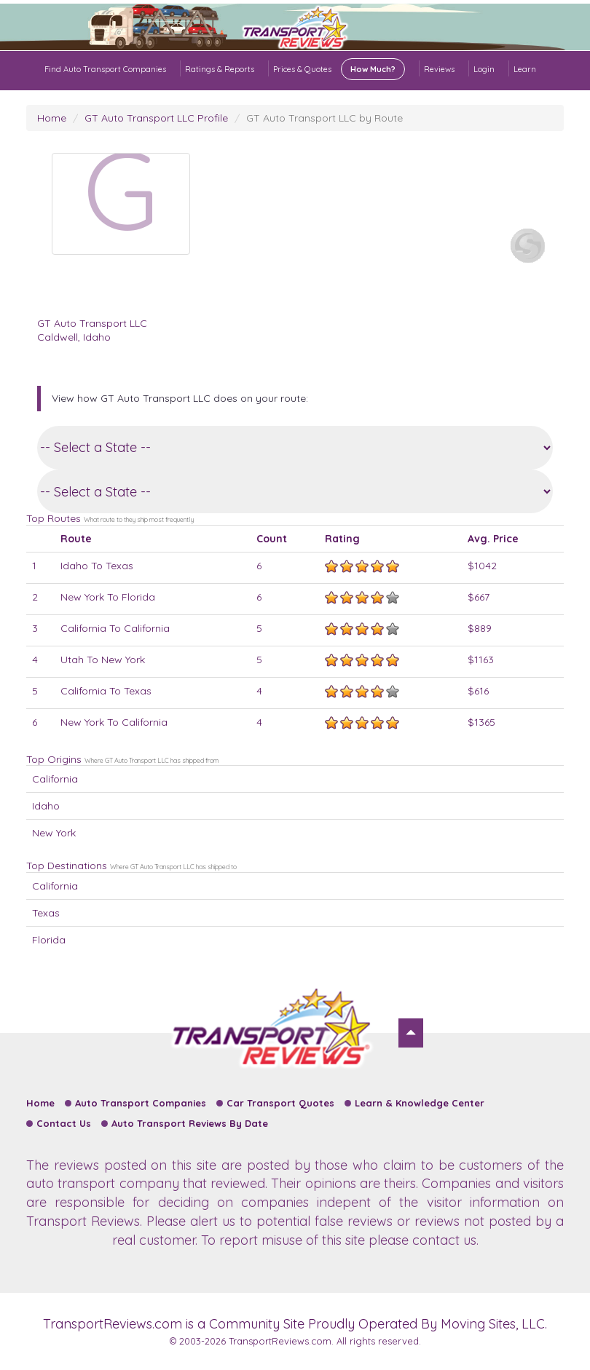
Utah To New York (102, 659)
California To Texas (106, 690)
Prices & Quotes (339, 69)
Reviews (439, 69)
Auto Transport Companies (140, 1103)
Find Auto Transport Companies (105, 69)
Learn (525, 69)
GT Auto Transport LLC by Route (324, 117)
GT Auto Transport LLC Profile (156, 117)
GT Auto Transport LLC (92, 323)
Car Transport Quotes (280, 1103)
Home (51, 117)
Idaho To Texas (96, 565)
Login (484, 69)
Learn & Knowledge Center (419, 1103)
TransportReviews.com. (281, 1341)
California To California (115, 628)
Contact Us (63, 1123)
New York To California (114, 722)
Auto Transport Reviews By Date (189, 1123)
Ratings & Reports (219, 69)
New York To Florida (107, 596)
